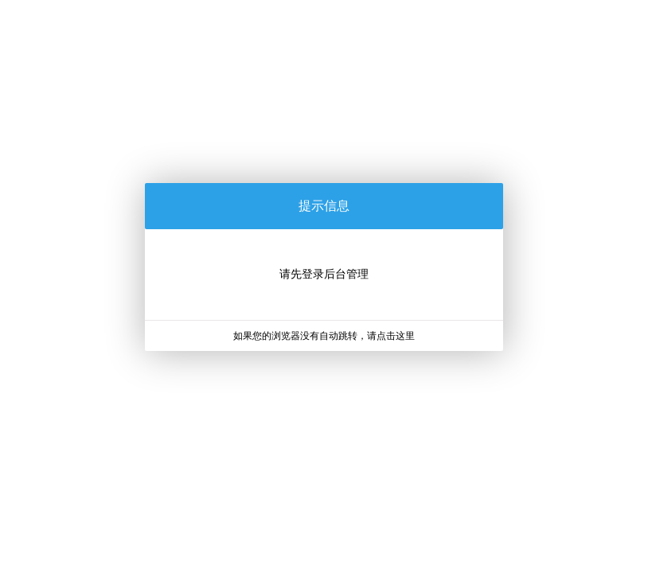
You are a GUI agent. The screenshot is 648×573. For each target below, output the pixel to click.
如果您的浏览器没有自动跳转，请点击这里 (324, 335)
